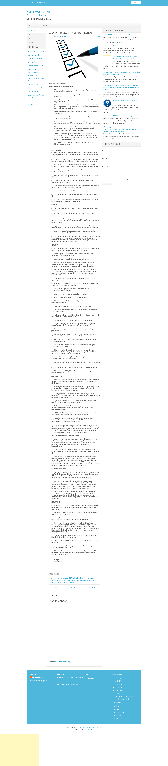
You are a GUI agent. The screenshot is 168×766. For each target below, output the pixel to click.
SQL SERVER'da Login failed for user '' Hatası (118, 35)
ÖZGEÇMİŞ (41, 3)
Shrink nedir (32, 69)
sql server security (86, 580)
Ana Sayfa (74, 588)
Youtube (32, 43)
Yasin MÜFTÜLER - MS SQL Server (39, 13)
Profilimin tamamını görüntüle (39, 680)
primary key (75, 684)
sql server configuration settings (68, 580)
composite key (33, 84)
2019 (116, 677)
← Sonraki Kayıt (54, 588)
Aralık (118, 693)
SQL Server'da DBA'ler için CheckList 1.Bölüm (70, 33)
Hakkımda (46, 25)
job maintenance (90, 578)
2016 (116, 687)
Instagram (32, 39)
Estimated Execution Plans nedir (68, 677)
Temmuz (119, 711)
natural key (31, 101)
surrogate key (32, 104)
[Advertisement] (19, 749)
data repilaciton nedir (35, 88)
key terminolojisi (33, 91)
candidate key (66, 680)
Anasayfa (33, 25)
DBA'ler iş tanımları (34, 55)
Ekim (118, 705)
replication (52, 580)
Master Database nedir (35, 66)
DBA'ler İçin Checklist (35, 58)
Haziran (119, 714)
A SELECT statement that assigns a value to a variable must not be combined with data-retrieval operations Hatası (121, 87)
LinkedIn (32, 35)
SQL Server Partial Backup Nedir (114, 46)
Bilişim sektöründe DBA (36, 51)
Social (32, 30)
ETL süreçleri (32, 62)
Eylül (118, 708)
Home (31, 3)
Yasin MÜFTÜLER (62, 36)
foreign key (76, 682)
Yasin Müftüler (88, 728)
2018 (116, 681)
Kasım (118, 702)
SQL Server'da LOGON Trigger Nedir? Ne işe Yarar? (120, 116)
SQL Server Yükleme (67, 582)
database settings (62, 578)
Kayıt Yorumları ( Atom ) (62, 662)
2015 (116, 690)
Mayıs (118, 717)
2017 (116, 684)
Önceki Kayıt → (94, 588)
